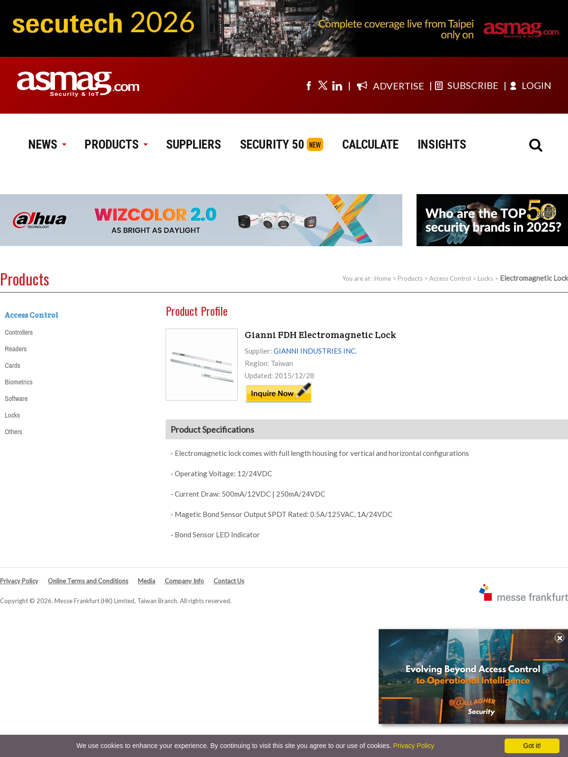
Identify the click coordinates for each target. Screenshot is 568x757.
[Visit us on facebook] (308, 85)
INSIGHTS (441, 144)
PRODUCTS (116, 144)
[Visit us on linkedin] (337, 85)
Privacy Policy (19, 581)
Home (382, 278)
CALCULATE (370, 144)
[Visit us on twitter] (323, 85)
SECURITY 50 (272, 144)
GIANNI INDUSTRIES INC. (315, 351)
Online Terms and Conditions (88, 581)
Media (146, 581)
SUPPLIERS (193, 144)
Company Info (184, 581)
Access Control (450, 278)
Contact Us (228, 581)
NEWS (47, 144)
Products (410, 278)
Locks (485, 278)
